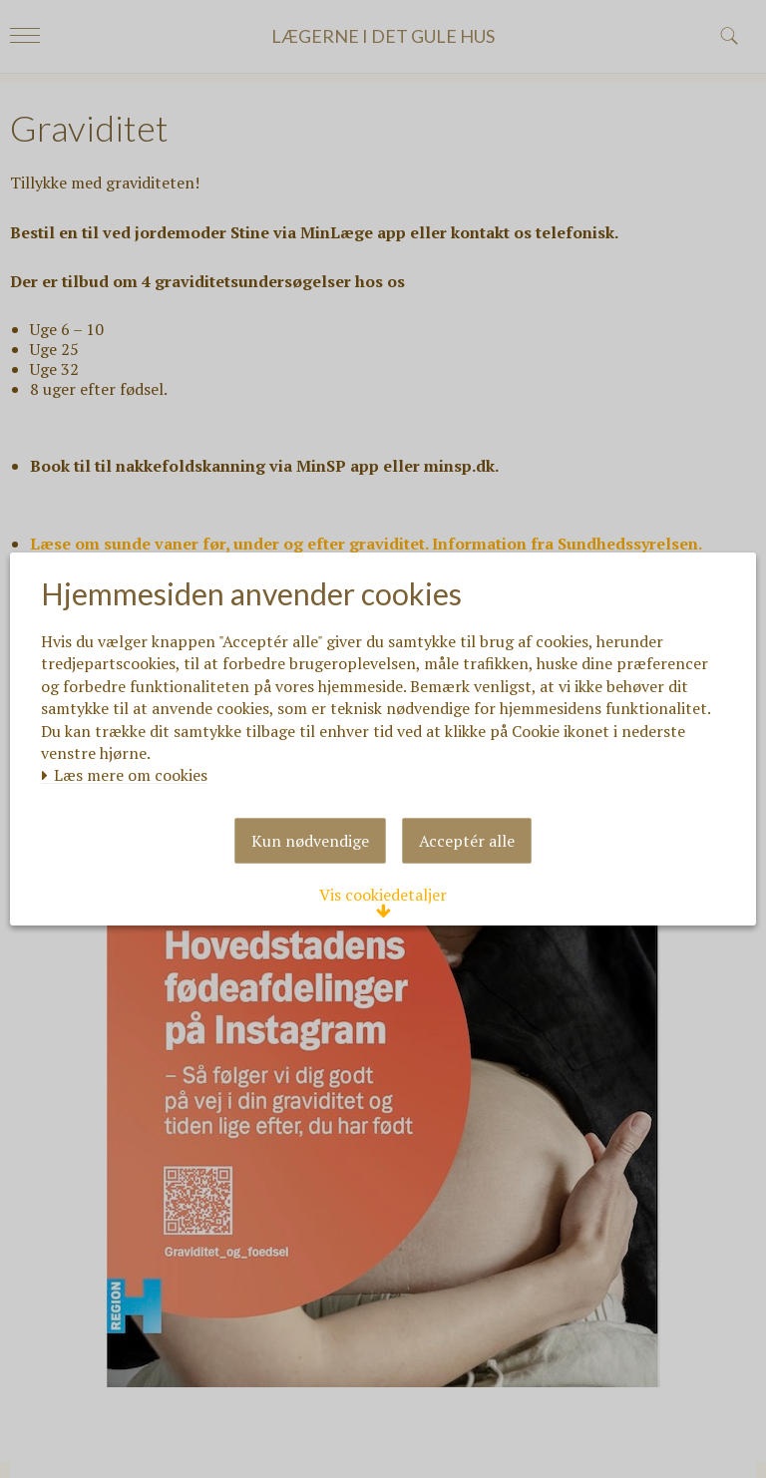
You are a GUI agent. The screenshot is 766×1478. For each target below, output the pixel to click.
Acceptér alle (467, 883)
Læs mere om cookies (135, 742)
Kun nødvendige (310, 883)
